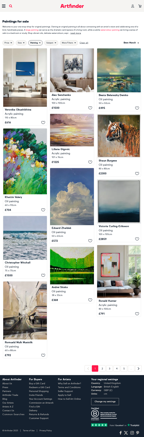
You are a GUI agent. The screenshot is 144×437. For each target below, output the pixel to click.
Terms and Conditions (69, 387)
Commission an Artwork (41, 402)
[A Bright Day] (119, 79)
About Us (7, 383)
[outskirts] (25, 171)
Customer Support (38, 418)
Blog (4, 399)
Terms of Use (29, 430)
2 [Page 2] (102, 368)
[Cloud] (72, 206)
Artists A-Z (7, 406)
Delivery (33, 410)
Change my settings (105, 401)
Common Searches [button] (13, 414)
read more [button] (75, 33)
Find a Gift (34, 406)
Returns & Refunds (39, 414)
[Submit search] (11, 6)
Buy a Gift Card (37, 383)
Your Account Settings (40, 399)
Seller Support (65, 391)
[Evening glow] (72, 139)
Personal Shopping (39, 391)
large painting (32, 30)
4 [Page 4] (117, 368)
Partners (6, 391)
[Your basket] (139, 6)
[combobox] (131, 42)
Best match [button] (130, 42)
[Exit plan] (119, 281)
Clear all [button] (84, 43)
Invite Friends (36, 395)
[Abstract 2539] (72, 79)
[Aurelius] (119, 145)
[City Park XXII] (72, 275)
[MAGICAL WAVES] (119, 210)
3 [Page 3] (109, 368)
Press (5, 387)
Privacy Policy (45, 430)
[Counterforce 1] (25, 86)
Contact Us (8, 410)
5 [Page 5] (124, 368)
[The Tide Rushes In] (25, 247)
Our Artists (8, 402)
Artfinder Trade (10, 395)
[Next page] (138, 368)
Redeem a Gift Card (39, 387)
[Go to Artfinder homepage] (72, 6)
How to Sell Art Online (69, 399)
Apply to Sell (64, 395)
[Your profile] (132, 6)
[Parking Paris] (25, 319)
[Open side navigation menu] (3, 6)
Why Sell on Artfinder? (69, 383)
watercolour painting (110, 30)
